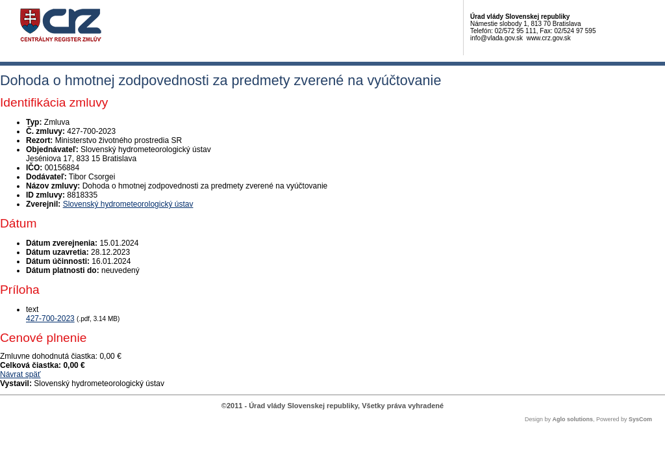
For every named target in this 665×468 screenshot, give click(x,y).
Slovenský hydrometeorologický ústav (128, 204)
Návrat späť (20, 374)
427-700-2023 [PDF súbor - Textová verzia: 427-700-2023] (50, 318)
